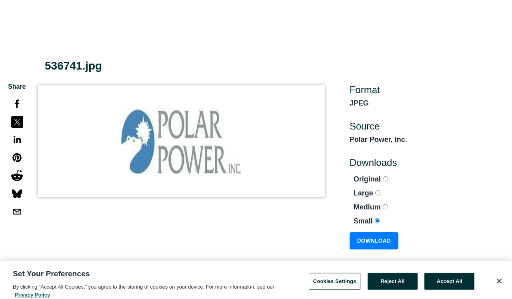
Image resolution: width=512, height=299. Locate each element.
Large (367, 193)
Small (367, 221)
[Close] (499, 283)
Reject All (392, 283)
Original (371, 179)
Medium (371, 207)
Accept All (449, 283)
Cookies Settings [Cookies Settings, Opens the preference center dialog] (334, 283)
